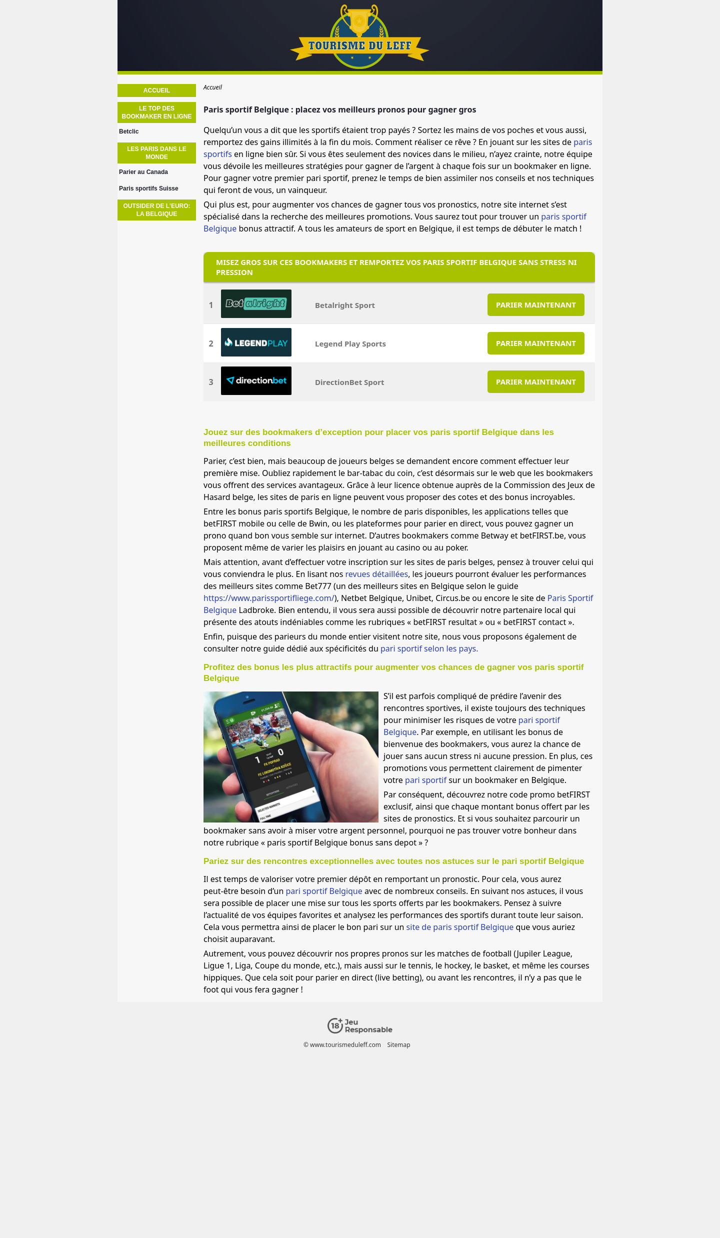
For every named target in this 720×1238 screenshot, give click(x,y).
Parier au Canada (143, 172)
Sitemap (398, 1044)
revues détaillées (377, 574)
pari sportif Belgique (324, 891)
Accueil (157, 90)
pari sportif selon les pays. (429, 648)
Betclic (128, 131)
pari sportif (425, 780)
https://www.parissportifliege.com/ (269, 598)
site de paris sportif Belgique (460, 927)
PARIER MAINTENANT (536, 305)
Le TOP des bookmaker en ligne (157, 112)
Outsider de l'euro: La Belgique (156, 210)
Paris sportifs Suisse (148, 188)
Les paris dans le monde (156, 153)
